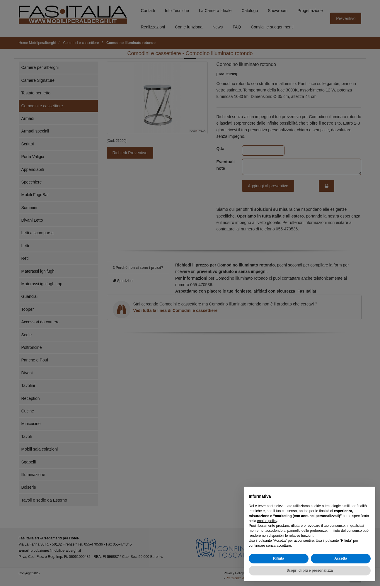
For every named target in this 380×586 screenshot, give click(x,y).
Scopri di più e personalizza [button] (310, 570)
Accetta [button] (340, 559)
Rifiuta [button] (278, 559)
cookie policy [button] (267, 521)
